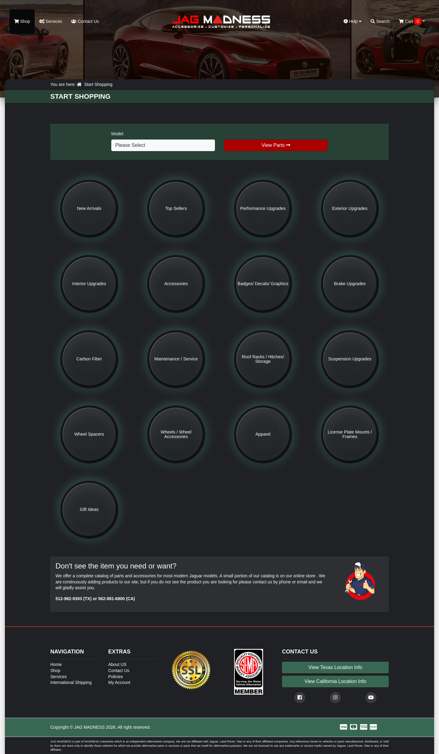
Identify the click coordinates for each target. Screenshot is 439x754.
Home (56, 664)
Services (50, 21)
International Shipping (70, 682)
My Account (119, 682)
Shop (22, 21)
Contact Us (85, 21)
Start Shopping (98, 84)
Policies (115, 676)
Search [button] (380, 21)
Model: (117, 133)
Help (353, 21)
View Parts (276, 145)
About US (117, 664)
